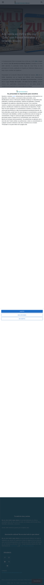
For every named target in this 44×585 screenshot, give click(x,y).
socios (14, 96)
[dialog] (22, 292)
